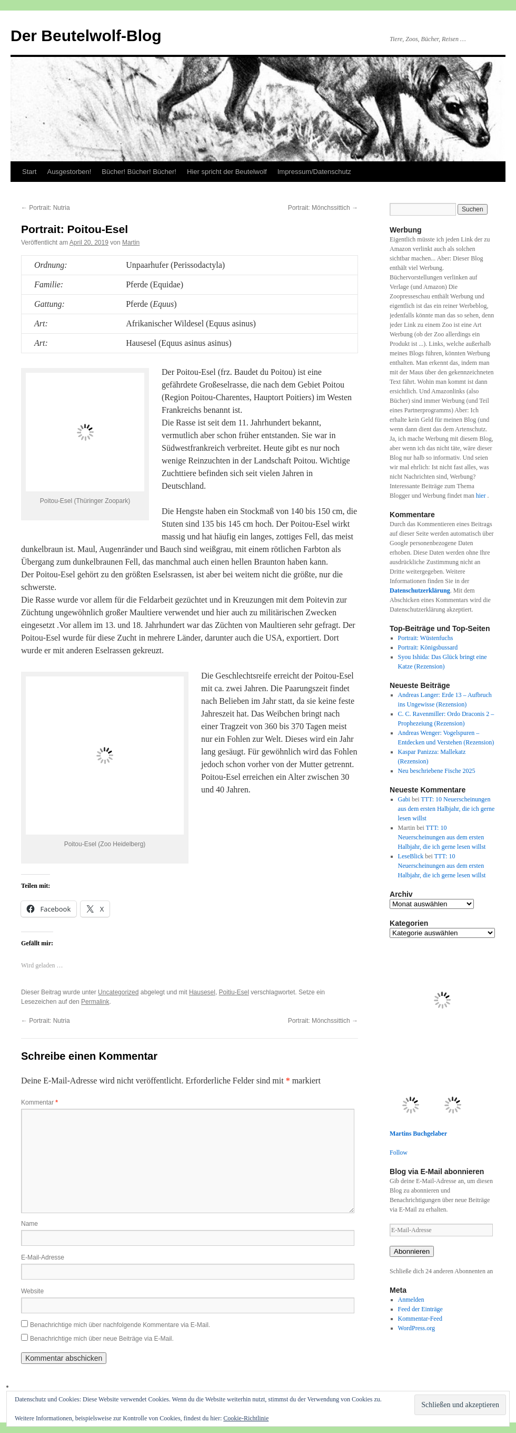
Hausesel (202, 992)
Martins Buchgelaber (418, 1133)
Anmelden (411, 1299)
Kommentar (39, 1102)
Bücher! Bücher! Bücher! (139, 172)
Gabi (404, 799)
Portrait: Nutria (45, 207)
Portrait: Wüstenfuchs (425, 638)
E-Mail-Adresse (42, 1257)
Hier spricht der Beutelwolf (227, 172)
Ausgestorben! (69, 172)
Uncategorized (118, 992)
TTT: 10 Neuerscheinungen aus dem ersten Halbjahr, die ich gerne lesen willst (446, 809)
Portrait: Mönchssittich (323, 207)
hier (482, 495)
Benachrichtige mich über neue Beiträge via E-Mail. (102, 1338)
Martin (131, 242)
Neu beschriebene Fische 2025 (436, 770)
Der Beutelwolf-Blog (86, 35)
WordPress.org (416, 1328)
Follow (399, 1152)
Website (32, 1291)
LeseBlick (411, 856)
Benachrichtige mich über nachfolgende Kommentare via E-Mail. (120, 1325)
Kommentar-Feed (420, 1318)
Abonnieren (412, 1251)
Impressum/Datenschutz (314, 172)
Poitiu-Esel (234, 992)
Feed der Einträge (420, 1309)
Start (29, 172)
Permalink (95, 1001)
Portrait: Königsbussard (428, 647)
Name (29, 1223)
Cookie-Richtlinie (246, 1418)
